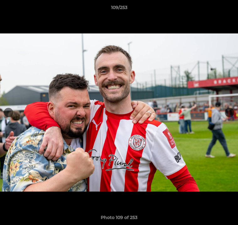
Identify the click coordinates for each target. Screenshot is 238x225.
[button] (230, 9)
